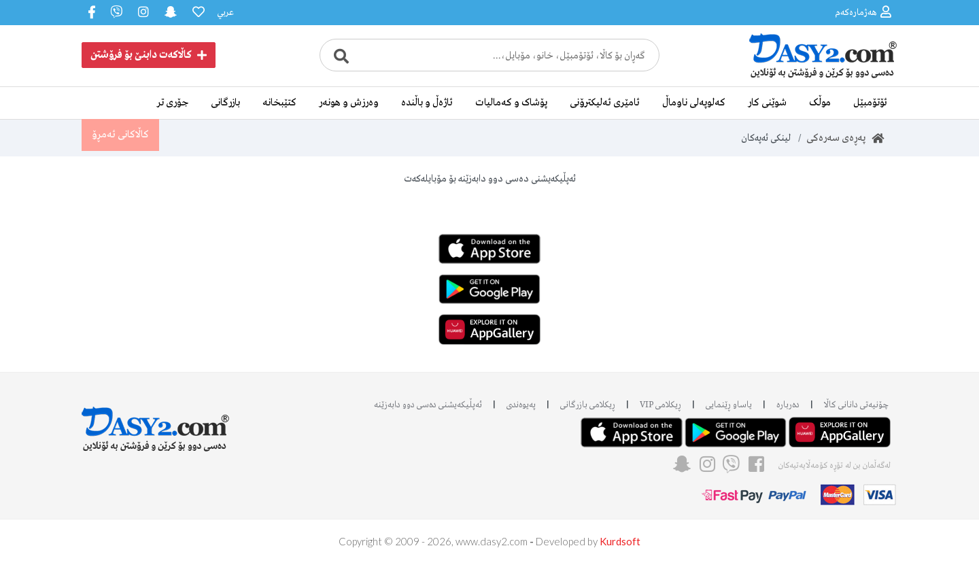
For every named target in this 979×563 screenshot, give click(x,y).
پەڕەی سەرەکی (845, 138)
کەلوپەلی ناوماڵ (693, 102)
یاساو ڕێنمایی (729, 405)
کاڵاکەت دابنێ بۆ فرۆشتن (148, 55)
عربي (225, 12)
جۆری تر (172, 102)
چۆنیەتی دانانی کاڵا (856, 405)
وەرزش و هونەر (349, 102)
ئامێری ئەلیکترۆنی (605, 102)
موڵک (820, 102)
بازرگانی (225, 102)
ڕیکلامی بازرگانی (587, 405)
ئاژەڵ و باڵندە (427, 102)
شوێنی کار (767, 102)
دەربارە (788, 405)
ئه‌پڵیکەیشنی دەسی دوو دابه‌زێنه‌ (428, 405)
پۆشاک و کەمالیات (511, 102)
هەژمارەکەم (863, 11)
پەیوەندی (521, 405)
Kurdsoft (620, 541)
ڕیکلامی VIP (660, 405)
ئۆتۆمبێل (870, 102)
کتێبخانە (279, 102)
